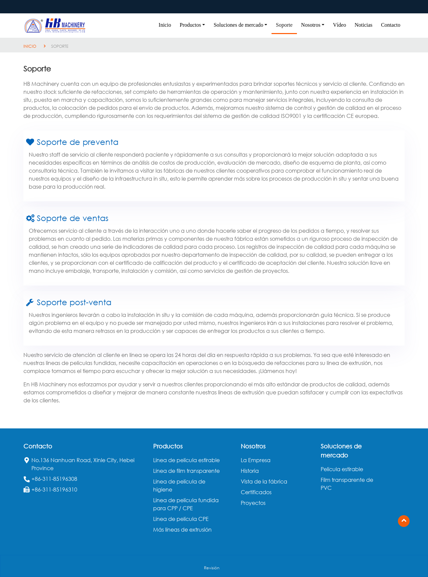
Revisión (211, 567)
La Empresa (256, 460)
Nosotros (253, 446)
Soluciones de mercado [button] (238, 25)
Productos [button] (190, 25)
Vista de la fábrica (264, 481)
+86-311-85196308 (54, 478)
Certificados (256, 492)
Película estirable (342, 469)
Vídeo (339, 25)
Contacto (390, 25)
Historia (250, 470)
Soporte (284, 25)
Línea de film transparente (186, 470)
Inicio (164, 25)
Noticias (363, 25)
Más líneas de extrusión (182, 529)
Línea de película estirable (186, 460)
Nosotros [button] (310, 25)
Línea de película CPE (181, 519)
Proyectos (253, 503)
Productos (168, 446)
